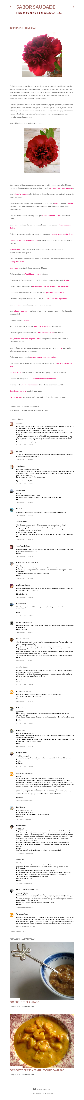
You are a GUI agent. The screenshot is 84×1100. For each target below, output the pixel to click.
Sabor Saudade (35, 7)
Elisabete (19, 509)
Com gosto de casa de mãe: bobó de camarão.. (37, 1070)
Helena (18, 708)
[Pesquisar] (73, 6)
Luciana (19, 603)
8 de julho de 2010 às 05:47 (24, 685)
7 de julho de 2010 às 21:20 (24, 597)
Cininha (19, 826)
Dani (17, 807)
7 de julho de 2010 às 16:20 (24, 502)
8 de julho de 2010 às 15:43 (24, 767)
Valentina (19, 914)
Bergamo (19, 753)
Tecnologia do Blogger (42, 1089)
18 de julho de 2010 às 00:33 (24, 853)
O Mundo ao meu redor (29, 410)
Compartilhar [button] (15, 406)
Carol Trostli (20, 546)
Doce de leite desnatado (24, 1002)
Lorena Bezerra (21, 691)
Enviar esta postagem (30, 406)
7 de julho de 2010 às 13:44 (24, 445)
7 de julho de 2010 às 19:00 (24, 556)
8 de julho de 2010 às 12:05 (24, 746)
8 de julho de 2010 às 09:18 (24, 724)
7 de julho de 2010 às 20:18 (24, 578)
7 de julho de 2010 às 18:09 (24, 539)
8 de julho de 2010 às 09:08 (24, 701)
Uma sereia (14, 268)
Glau (18, 466)
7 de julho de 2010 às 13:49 (24, 459)
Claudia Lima (20, 639)
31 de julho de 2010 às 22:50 (24, 907)
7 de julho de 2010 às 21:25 (24, 616)
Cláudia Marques (22, 773)
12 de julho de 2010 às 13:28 (24, 819)
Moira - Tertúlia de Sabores (25, 890)
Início (19, 13)
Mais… (59, 13)
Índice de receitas (46, 13)
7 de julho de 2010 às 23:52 (24, 632)
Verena (18, 859)
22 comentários (28, 1006)
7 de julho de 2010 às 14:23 (24, 484)
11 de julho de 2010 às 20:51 (24, 801)
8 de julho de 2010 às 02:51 (24, 660)
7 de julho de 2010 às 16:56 (24, 515)
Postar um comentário (19, 931)
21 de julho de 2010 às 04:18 (24, 883)
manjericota (20, 585)
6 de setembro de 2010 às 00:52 (26, 926)
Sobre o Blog (29, 13)
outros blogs (43, 410)
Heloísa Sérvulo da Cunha (25, 563)
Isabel (18, 490)
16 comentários (28, 1074)
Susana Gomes (21, 622)
